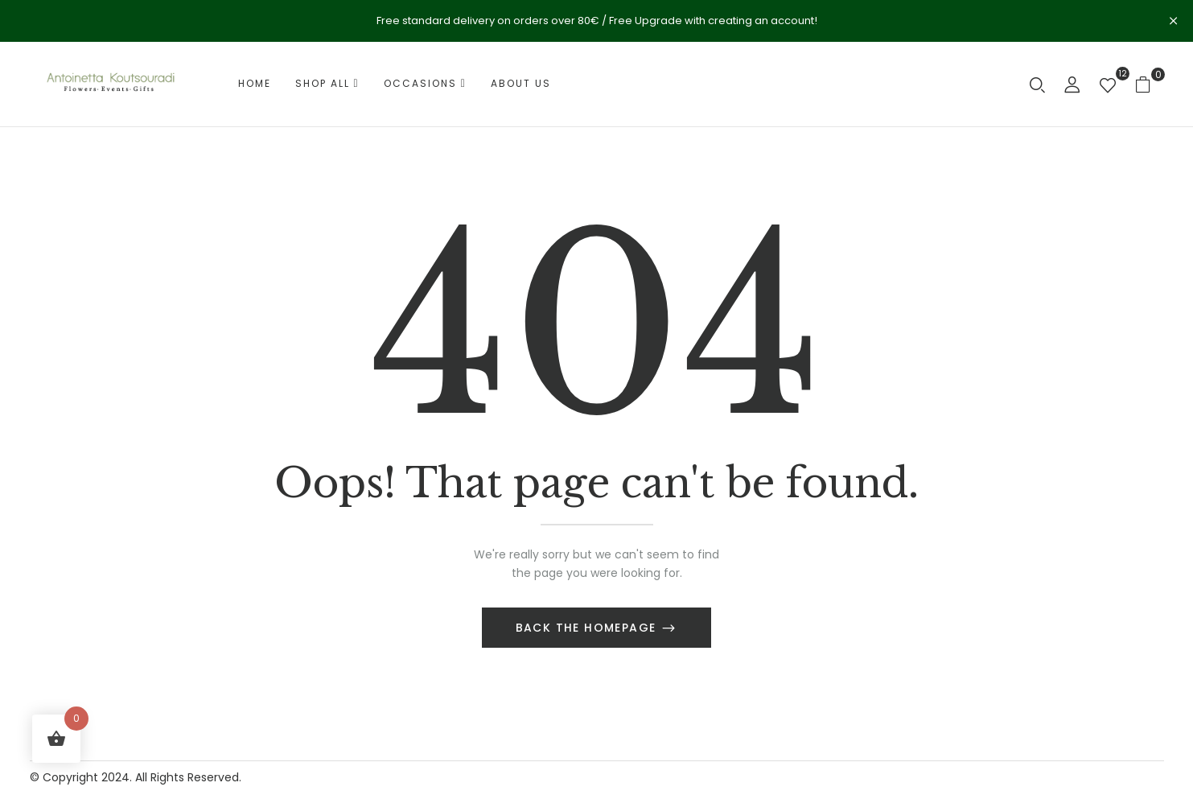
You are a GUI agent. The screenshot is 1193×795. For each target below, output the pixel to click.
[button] (1149, 84)
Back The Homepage (588, 628)
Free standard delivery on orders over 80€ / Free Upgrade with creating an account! (596, 20)
